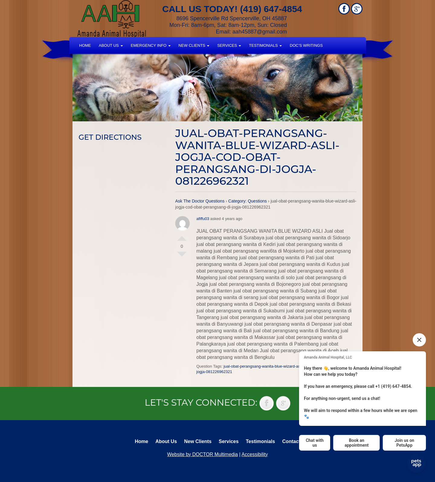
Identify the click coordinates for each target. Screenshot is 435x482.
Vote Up (182, 236)
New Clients (194, 45)
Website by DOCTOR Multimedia (202, 454)
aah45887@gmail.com (260, 32)
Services (229, 45)
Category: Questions (247, 201)
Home (85, 45)
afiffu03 (202, 218)
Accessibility (255, 454)
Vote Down (182, 256)
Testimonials (265, 45)
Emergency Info (151, 45)
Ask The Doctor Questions (199, 201)
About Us (111, 45)
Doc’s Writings (306, 45)
